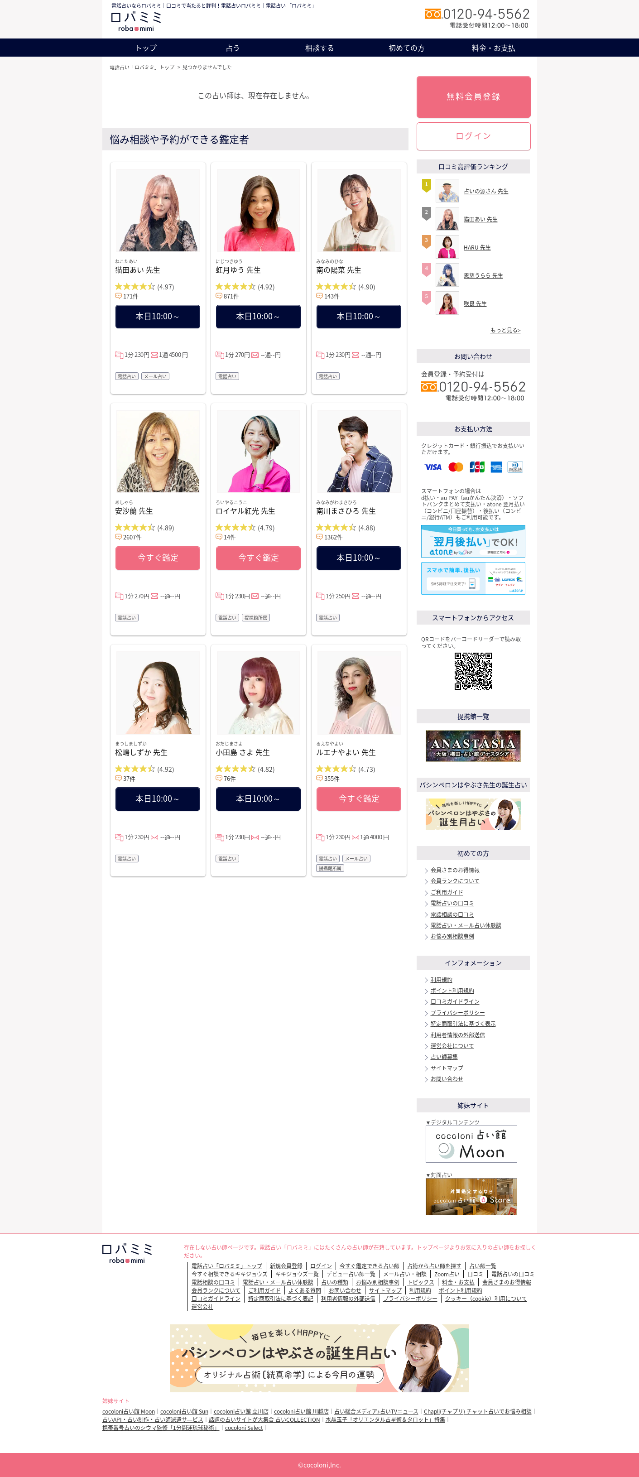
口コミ (475, 1274)
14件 (230, 537)
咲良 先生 (475, 303)
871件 (231, 296)
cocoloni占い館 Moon (128, 1411)
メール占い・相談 (405, 1274)
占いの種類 (334, 1282)
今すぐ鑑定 (158, 557)
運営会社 (202, 1307)
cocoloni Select (244, 1428)
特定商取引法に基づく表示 (463, 1024)
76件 (230, 778)
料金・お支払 (493, 47)
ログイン (474, 136)
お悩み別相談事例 (452, 936)
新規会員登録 (286, 1266)
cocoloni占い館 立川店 (241, 1411)
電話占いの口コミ (452, 903)
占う (233, 47)
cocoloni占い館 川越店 (301, 1411)
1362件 (333, 537)
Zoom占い (447, 1274)
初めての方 (407, 47)
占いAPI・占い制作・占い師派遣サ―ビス (152, 1419)
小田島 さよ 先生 (243, 751)
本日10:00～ (157, 316)
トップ (146, 47)
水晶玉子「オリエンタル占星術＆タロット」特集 (385, 1419)
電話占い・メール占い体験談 (466, 925)
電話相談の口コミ (452, 914)
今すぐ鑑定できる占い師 (369, 1266)
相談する (319, 47)
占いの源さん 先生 (486, 191)
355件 (332, 778)
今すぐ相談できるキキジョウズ (230, 1274)
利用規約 (441, 980)
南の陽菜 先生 (338, 269)
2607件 (132, 537)
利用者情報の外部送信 (458, 1035)
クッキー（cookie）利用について (486, 1298)
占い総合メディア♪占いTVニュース (376, 1411)
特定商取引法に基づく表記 (280, 1298)
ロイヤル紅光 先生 (245, 510)
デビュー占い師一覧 (351, 1274)
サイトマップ (447, 1068)
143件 (332, 296)
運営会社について (452, 1046)
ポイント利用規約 (452, 990)
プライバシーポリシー (458, 1013)
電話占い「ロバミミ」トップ (142, 67)
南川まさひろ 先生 (346, 510)
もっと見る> (505, 330)
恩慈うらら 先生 (483, 275)
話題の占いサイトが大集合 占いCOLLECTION (264, 1419)
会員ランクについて (455, 881)
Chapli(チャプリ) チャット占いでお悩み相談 (478, 1411)
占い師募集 (444, 1057)
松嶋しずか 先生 (141, 751)
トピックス (420, 1282)
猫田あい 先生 (137, 269)
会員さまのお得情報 (455, 870)
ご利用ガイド (447, 892)
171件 (131, 296)
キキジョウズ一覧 (297, 1274)
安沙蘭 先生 (134, 510)
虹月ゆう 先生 (238, 269)
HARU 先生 (477, 247)
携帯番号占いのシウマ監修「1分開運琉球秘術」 (161, 1428)
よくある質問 (304, 1290)
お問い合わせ (447, 1079)
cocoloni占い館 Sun (184, 1411)
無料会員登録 (474, 96)
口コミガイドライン (455, 1001)
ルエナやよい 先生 (346, 751)
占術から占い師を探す (434, 1266)
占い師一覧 (482, 1266)
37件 (129, 778)
